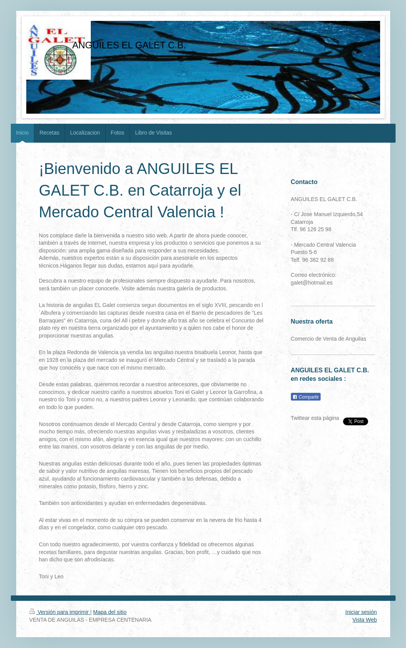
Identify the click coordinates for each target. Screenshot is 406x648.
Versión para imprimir (59, 612)
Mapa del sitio (109, 612)
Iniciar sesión (361, 612)
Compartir (305, 397)
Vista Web (364, 620)
